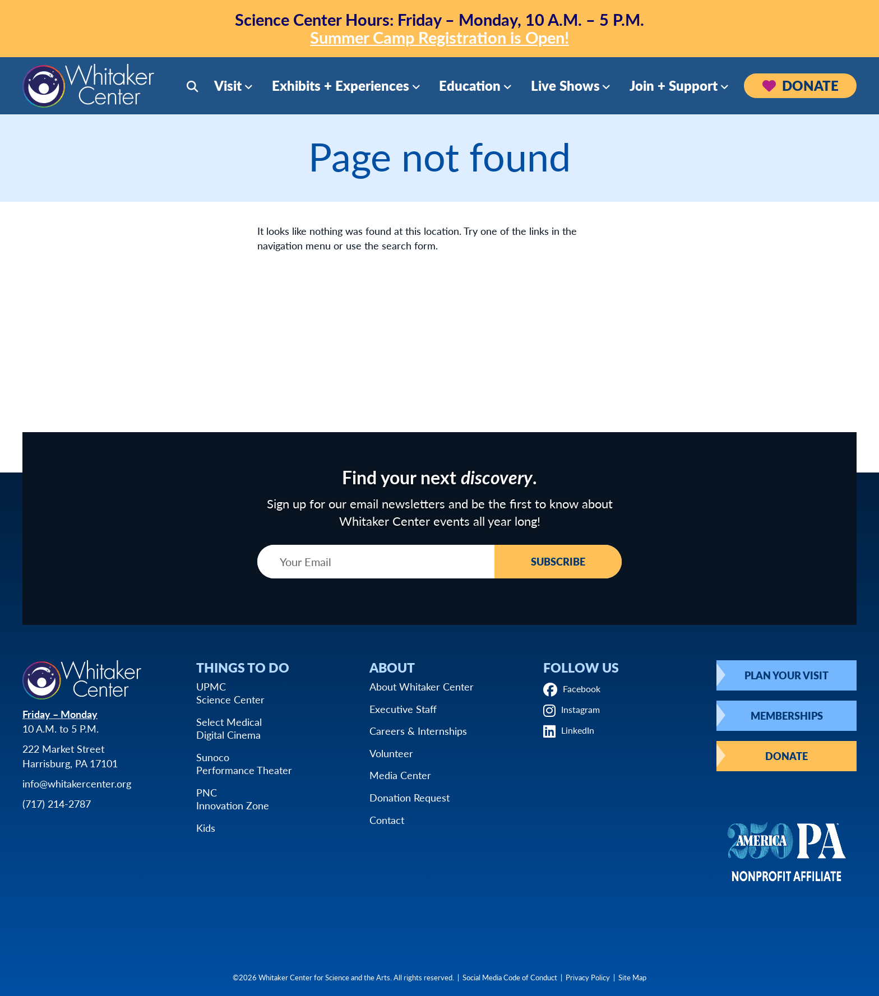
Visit (228, 85)
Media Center (400, 774)
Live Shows (565, 85)
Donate (800, 85)
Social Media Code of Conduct (509, 977)
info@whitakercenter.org (76, 783)
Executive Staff (403, 708)
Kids (205, 827)
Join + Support (674, 85)
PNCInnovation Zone (232, 799)
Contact (386, 819)
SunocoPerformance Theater (244, 764)
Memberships (787, 715)
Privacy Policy (588, 977)
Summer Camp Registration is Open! (439, 37)
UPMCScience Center (230, 693)
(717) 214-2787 (56, 803)
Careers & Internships (418, 730)
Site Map (632, 977)
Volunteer (391, 753)
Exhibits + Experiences (340, 85)
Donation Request (409, 797)
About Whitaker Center (421, 686)
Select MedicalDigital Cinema (229, 728)
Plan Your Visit (786, 675)
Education (470, 85)
